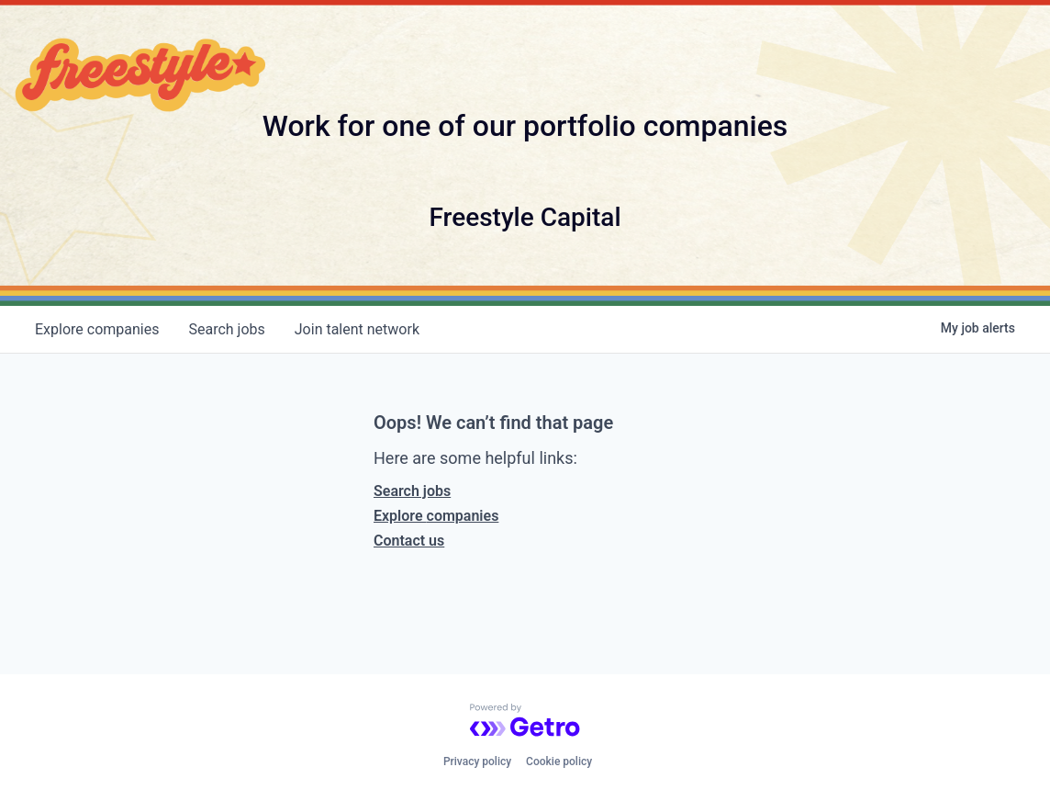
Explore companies (436, 516)
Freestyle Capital (524, 217)
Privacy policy (477, 761)
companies (97, 329)
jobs (226, 329)
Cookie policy (559, 761)
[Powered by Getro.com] (525, 720)
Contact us (409, 540)
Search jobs (412, 491)
